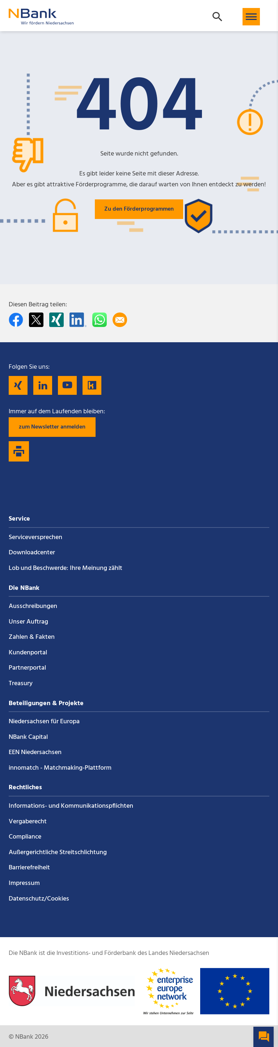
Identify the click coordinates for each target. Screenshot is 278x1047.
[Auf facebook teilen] (16, 320)
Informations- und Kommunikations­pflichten (71, 806)
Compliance (25, 837)
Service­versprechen (35, 537)
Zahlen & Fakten (32, 637)
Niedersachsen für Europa (44, 721)
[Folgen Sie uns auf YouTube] (67, 385)
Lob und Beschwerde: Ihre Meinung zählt (65, 568)
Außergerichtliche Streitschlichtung (58, 852)
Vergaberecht (28, 821)
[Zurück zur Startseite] (41, 21)
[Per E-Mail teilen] (120, 320)
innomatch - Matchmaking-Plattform (60, 768)
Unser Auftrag (28, 622)
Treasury (21, 683)
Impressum (24, 883)
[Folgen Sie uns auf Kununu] (92, 385)
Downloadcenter (32, 552)
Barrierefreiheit (29, 867)
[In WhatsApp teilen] (99, 320)
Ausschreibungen (33, 606)
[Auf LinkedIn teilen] (78, 320)
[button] (251, 16)
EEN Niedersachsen (35, 752)
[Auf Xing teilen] (56, 320)
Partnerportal (27, 668)
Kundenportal (28, 652)
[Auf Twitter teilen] (36, 320)
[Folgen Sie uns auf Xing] (18, 385)
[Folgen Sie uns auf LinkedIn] (42, 385)
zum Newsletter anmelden (52, 427)
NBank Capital (28, 737)
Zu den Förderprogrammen (139, 209)
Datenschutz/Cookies (39, 899)
